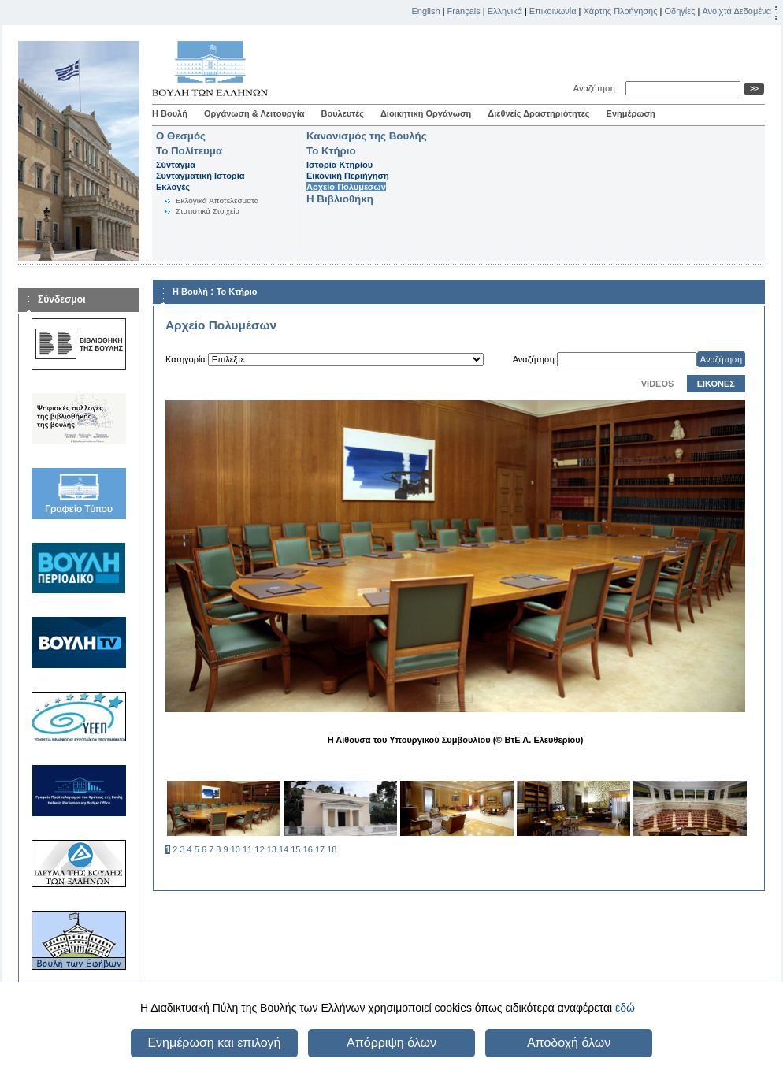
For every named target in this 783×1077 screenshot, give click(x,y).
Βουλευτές (342, 113)
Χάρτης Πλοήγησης (621, 11)
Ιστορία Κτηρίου (339, 164)
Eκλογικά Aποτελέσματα (217, 200)
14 (283, 849)
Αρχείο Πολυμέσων (346, 186)
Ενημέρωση (631, 113)
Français (464, 11)
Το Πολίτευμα (189, 151)
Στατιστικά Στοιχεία (207, 210)
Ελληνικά (505, 11)
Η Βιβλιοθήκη (339, 199)
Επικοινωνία (553, 11)
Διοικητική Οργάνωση (425, 113)
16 (308, 849)
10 (235, 849)
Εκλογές (173, 186)
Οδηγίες (679, 11)
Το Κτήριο (331, 151)
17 (320, 849)
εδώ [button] (625, 1007)
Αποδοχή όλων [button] (568, 1042)
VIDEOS (657, 383)
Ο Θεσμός (181, 136)
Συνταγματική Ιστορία (200, 175)
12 (259, 849)
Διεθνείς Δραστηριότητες (538, 113)
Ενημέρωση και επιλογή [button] (213, 1042)
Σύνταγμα (175, 164)
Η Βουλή (169, 113)
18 (331, 849)
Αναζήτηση (596, 88)
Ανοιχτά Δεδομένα (736, 11)
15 (295, 849)
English (426, 11)
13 (271, 849)
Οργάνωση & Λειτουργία (254, 113)
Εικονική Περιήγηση (347, 175)
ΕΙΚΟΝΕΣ (716, 383)
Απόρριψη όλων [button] (391, 1042)
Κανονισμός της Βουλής (366, 136)
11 (247, 849)
